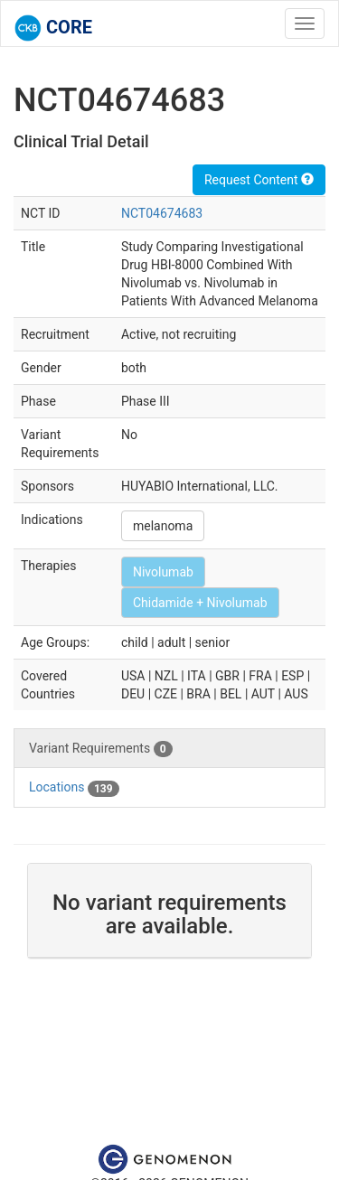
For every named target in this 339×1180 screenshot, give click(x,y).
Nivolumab (163, 572)
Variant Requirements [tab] (101, 749)
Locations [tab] (74, 788)
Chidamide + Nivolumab (200, 602)
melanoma (163, 526)
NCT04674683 (161, 213)
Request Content (259, 180)
